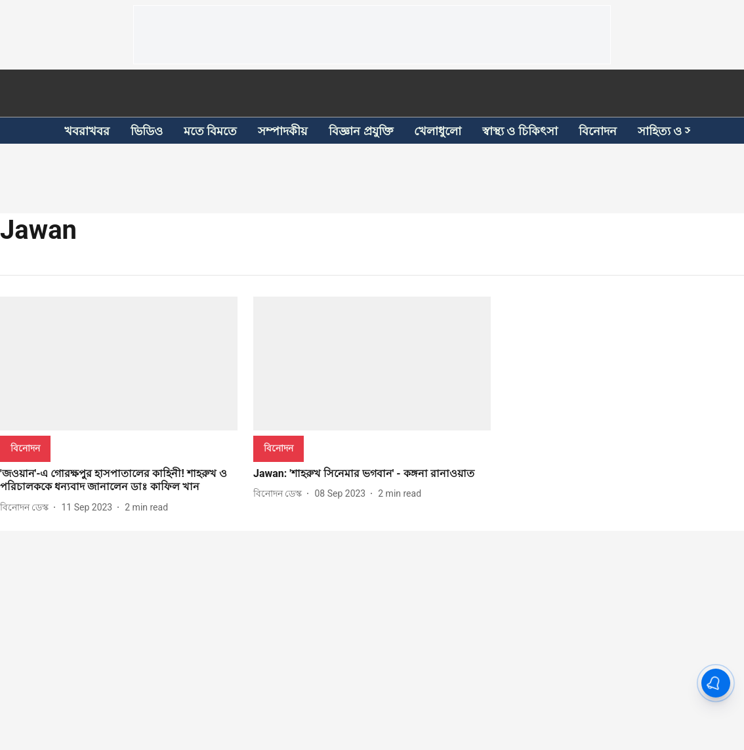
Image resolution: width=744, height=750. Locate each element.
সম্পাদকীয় (283, 131)
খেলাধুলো (437, 131)
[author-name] (27, 507)
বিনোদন (598, 131)
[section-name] (25, 448)
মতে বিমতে (210, 131)
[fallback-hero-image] (119, 363)
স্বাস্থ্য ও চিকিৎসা (520, 131)
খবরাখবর (87, 131)
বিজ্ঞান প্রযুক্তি (360, 131)
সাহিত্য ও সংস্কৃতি (678, 131)
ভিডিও (147, 131)
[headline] (119, 481)
